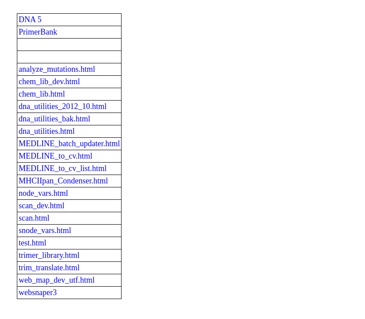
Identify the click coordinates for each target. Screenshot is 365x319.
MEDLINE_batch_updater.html (69, 143)
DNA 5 (30, 19)
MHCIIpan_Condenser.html (63, 180)
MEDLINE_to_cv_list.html (62, 168)
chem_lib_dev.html (49, 81)
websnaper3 (38, 292)
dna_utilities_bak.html (54, 118)
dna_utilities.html (47, 131)
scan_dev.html (41, 205)
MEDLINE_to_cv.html (55, 156)
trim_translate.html (49, 267)
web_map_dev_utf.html (56, 280)
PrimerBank (38, 31)
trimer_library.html (49, 255)
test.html (33, 242)
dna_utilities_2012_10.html (63, 106)
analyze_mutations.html (57, 69)
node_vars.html (43, 193)
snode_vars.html (45, 230)
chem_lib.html (42, 93)
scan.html (34, 218)
